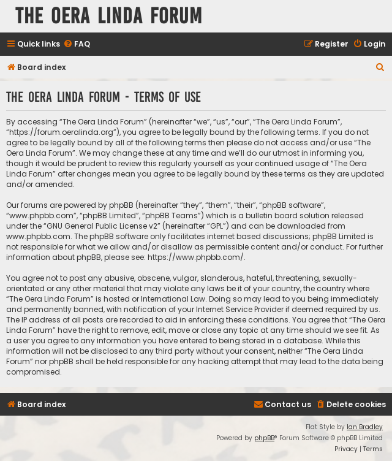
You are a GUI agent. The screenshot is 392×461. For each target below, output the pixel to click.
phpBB (264, 438)
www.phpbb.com (38, 236)
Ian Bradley (365, 427)
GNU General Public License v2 (102, 226)
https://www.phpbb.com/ (196, 257)
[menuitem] (76, 44)
